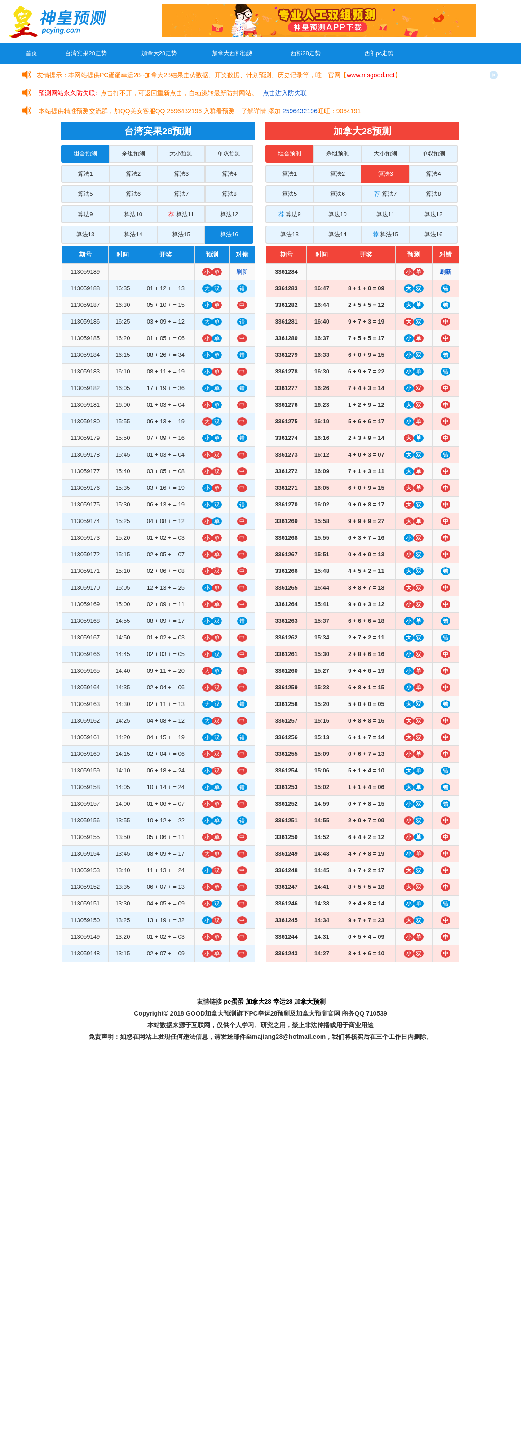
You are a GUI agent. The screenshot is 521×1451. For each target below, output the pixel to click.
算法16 (229, 234)
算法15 (181, 234)
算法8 (229, 194)
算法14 (133, 234)
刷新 (242, 271)
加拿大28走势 (159, 53)
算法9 (85, 214)
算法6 (133, 194)
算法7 (181, 194)
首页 (31, 53)
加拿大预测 (310, 1001)
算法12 (229, 214)
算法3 (181, 173)
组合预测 (85, 153)
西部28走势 (305, 53)
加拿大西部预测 (232, 53)
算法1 (85, 173)
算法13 (85, 234)
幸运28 (283, 1001)
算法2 (133, 173)
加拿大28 (259, 1001)
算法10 (133, 214)
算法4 (229, 173)
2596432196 (300, 111)
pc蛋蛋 (233, 1001)
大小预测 (181, 153)
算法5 (85, 194)
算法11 (181, 214)
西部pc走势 (379, 53)
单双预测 (229, 153)
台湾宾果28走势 (85, 53)
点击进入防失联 (285, 93)
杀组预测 (133, 153)
